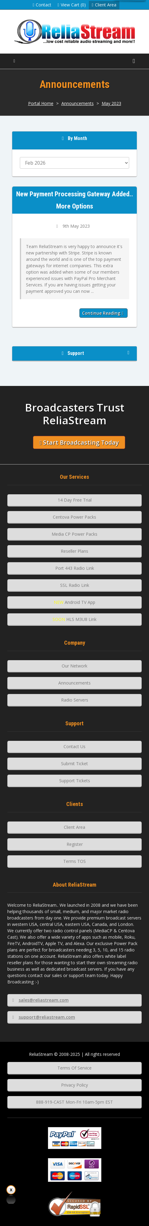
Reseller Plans (74, 551)
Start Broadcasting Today (79, 442)
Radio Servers (74, 700)
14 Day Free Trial (75, 500)
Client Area (104, 5)
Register (75, 844)
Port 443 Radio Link (74, 568)
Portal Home (40, 103)
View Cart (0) (71, 5)
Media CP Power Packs (74, 534)
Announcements (77, 103)
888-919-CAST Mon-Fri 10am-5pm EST (74, 1102)
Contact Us (74, 746)
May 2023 (111, 103)
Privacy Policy (74, 1085)
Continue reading (102, 313)
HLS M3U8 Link (74, 619)
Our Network (74, 666)
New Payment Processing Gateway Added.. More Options (74, 200)
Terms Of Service (74, 1068)
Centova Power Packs (74, 517)
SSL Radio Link (74, 585)
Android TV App (74, 602)
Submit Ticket (74, 763)
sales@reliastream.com (40, 1000)
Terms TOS (74, 861)
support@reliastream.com (43, 1017)
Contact (42, 5)
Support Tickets (74, 780)
